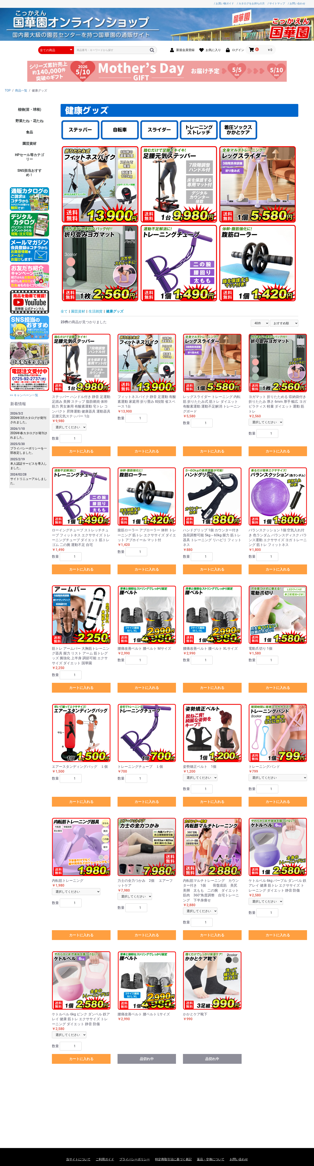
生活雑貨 (95, 311)
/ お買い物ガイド (224, 3)
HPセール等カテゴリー (29, 157)
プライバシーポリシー (134, 1159)
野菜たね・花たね (29, 121)
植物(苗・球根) (29, 109)
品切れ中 (147, 1059)
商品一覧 (21, 90)
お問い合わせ (239, 1159)
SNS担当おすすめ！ (29, 172)
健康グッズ (114, 311)
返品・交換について (210, 1159)
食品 (29, 132)
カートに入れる (81, 451)
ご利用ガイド (105, 1159)
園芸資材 (29, 143)
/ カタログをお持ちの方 (251, 3)
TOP (8, 90)
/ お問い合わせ (296, 3)
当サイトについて (78, 1159)
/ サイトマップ (276, 3)
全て (64, 311)
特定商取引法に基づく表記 (173, 1159)
